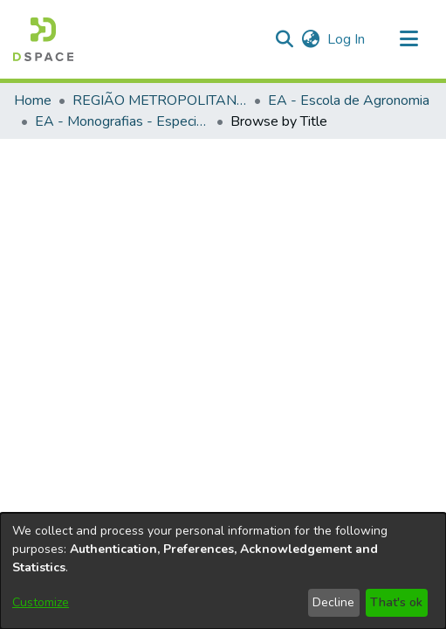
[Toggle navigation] (408, 39)
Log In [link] (347, 39)
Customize (40, 602)
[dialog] (223, 571)
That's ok (396, 602)
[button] (284, 39)
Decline (333, 602)
